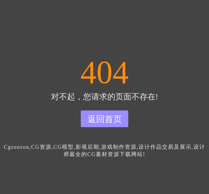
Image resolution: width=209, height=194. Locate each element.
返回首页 (104, 119)
